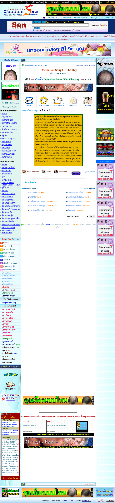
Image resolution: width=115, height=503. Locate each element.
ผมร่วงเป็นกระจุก (8, 151)
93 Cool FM (6, 232)
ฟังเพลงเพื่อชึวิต (8, 221)
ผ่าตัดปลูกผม (6, 157)
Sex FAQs (30, 182)
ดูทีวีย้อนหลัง (6, 180)
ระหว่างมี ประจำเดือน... (78, 197)
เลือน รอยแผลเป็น (9, 256)
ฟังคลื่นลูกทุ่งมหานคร (10, 224)
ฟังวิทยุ (4, 164)
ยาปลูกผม (5, 148)
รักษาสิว (6, 243)
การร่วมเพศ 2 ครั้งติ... (78, 206)
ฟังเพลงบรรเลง (7, 200)
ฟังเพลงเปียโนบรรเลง (10, 209)
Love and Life (8, 281)
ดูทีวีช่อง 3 (5, 187)
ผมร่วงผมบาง (7, 120)
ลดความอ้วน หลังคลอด (11, 270)
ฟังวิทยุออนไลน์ (8, 167)
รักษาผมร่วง (6, 117)
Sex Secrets (7, 278)
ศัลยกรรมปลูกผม (8, 138)
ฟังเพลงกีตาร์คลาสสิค (10, 206)
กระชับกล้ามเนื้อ (9, 266)
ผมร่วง (4, 114)
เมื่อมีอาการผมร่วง (9, 129)
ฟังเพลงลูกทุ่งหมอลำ (10, 218)
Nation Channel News (10, 185)
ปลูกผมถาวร (6, 145)
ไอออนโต (6, 260)
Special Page (8, 284)
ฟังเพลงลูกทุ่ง (7, 215)
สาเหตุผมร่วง (7, 132)
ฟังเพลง (4, 190)
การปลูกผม (6, 141)
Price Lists (7, 273)
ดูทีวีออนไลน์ (6, 174)
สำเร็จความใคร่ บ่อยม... (41, 201)
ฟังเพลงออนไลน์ (8, 194)
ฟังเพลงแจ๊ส (6, 212)
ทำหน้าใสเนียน (8, 253)
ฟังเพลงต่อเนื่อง (8, 228)
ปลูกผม (4, 135)
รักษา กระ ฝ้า (7, 246)
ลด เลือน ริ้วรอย (9, 249)
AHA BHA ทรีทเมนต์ (10, 263)
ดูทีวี (3, 177)
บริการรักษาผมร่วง (9, 123)
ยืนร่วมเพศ (36, 192)
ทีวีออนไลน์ (6, 171)
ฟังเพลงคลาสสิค (8, 203)
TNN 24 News (7, 183)
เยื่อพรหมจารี (75, 210)
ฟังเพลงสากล (7, 197)
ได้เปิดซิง (35, 197)
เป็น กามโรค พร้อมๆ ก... (41, 206)
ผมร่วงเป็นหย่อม (8, 154)
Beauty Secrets (9, 276)
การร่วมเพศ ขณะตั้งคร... (79, 192)
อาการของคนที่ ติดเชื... (78, 201)
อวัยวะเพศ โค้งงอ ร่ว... (40, 210)
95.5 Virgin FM (7, 230)
